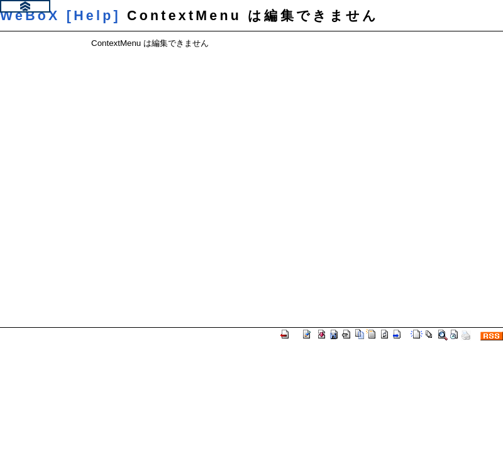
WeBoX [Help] (60, 15)
